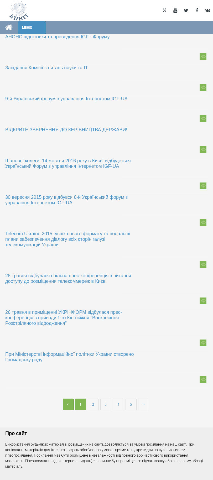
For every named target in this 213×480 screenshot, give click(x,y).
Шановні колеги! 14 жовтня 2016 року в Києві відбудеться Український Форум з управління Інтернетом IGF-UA (68, 163)
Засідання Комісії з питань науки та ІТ (46, 67)
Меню (27, 27)
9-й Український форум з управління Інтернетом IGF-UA (66, 98)
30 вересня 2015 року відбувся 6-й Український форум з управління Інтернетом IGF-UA (66, 200)
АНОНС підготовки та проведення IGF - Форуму (57, 36)
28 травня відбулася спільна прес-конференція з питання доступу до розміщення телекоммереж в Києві (68, 278)
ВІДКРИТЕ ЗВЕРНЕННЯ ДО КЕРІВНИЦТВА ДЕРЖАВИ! (66, 129)
